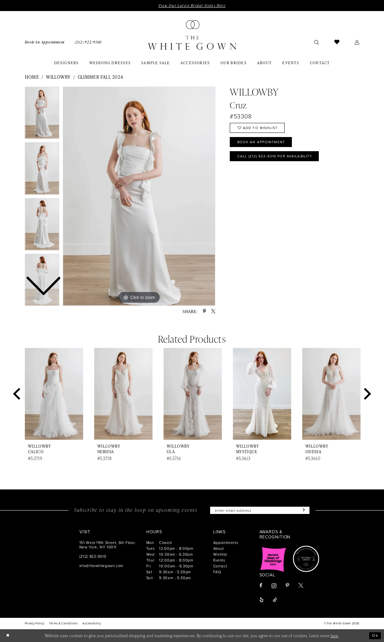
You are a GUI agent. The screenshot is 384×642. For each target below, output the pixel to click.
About (218, 548)
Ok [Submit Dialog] (375, 636)
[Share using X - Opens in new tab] (213, 311)
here (334, 636)
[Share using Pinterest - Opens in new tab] (204, 311)
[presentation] (54, 394)
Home (32, 77)
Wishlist (220, 554)
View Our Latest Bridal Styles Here (192, 5)
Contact (220, 565)
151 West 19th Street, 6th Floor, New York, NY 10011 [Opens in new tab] (107, 544)
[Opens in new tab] (273, 559)
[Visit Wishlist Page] (337, 42)
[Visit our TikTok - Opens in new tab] (275, 600)
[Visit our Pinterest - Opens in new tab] (287, 586)
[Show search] (317, 42)
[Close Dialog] (8, 635)
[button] (357, 42)
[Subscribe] (303, 510)
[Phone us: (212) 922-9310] (88, 42)
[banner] (192, 35)
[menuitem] (45, 42)
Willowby (58, 77)
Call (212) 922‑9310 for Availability (275, 156)
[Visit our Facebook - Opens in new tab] (260, 586)
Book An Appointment (261, 142)
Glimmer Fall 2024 (101, 77)
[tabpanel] (139, 196)
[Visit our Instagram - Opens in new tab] (274, 585)
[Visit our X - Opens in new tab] (300, 586)
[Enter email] (260, 510)
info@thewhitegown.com (101, 565)
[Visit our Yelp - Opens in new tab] (261, 600)
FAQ (217, 571)
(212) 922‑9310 (92, 556)
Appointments (225, 542)
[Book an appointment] (45, 42)
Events (219, 560)
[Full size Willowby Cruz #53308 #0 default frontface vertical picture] (139, 196)
